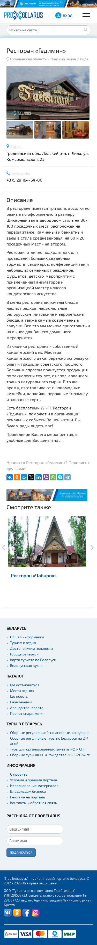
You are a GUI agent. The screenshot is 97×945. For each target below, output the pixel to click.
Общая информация (27, 637)
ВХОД (67, 15)
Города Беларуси (24, 654)
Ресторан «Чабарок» (34, 575)
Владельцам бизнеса (28, 791)
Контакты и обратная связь (33, 802)
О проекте (18, 774)
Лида (84, 59)
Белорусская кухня (26, 665)
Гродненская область (28, 59)
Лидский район (63, 59)
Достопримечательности (31, 648)
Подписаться (21, 852)
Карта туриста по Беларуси (33, 660)
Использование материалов (34, 785)
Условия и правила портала (33, 780)
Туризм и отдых (23, 642)
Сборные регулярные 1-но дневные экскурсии (49, 732)
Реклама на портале (27, 797)
